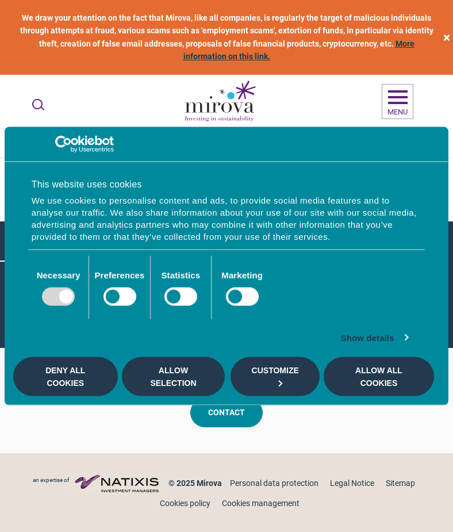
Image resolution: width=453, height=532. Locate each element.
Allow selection (173, 376)
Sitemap (400, 483)
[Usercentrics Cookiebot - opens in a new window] (63, 143)
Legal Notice (352, 483)
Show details (367, 338)
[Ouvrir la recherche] (38, 104)
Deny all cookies (65, 376)
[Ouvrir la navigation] (397, 102)
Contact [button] (226, 412)
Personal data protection (274, 483)
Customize (275, 375)
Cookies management (261, 503)
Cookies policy (185, 503)
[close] (446, 37)
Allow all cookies (378, 376)
